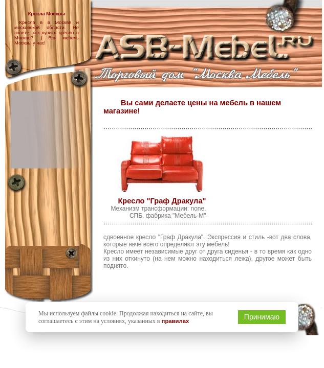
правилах (175, 321)
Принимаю (261, 317)
